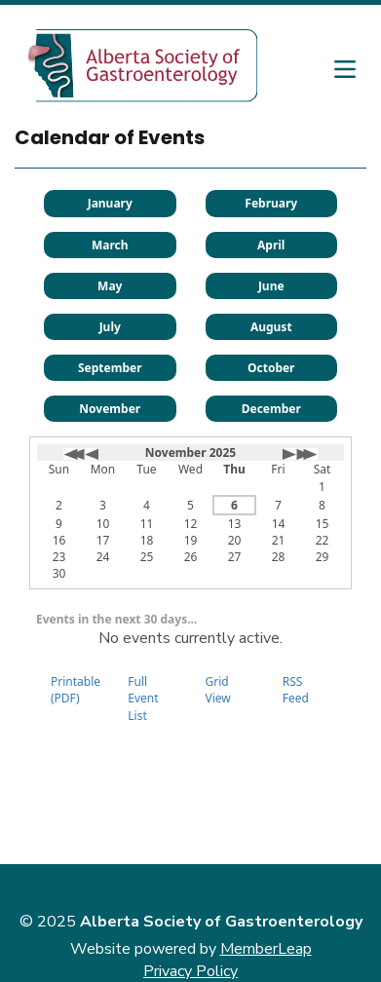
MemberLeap (266, 949)
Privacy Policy (190, 971)
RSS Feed (296, 689)
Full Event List (143, 698)
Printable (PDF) (75, 689)
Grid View (218, 689)
